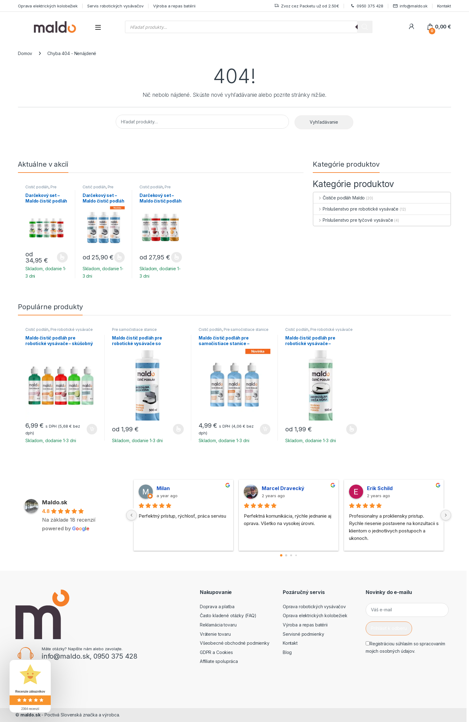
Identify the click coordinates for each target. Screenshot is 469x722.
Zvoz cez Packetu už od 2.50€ (306, 6)
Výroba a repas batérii (174, 5)
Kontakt (444, 5)
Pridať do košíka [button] (92, 429)
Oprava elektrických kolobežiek (48, 5)
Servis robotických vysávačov (115, 5)
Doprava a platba (217, 606)
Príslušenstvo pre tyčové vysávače (353, 220)
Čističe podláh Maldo (339, 197)
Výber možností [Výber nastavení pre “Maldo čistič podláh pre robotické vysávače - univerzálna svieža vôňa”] (351, 429)
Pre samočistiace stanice (101, 189)
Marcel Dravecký (283, 488)
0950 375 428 (366, 6)
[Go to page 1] (286, 555)
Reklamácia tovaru (218, 624)
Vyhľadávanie (324, 122)
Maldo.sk (54, 502)
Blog (287, 652)
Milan (163, 488)
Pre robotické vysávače (43, 189)
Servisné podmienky (303, 634)
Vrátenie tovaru (215, 634)
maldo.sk (30, 714)
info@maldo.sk (410, 6)
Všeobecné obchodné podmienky (234, 643)
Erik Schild (380, 488)
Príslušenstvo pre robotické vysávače (355, 208)
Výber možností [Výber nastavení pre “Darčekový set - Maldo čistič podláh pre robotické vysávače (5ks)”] (62, 257)
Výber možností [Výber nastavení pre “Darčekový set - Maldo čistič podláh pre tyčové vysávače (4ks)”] (176, 257)
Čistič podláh (37, 187)
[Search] (364, 27)
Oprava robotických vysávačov (314, 606)
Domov (25, 53)
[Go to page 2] (291, 555)
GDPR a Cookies (216, 652)
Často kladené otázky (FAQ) (228, 615)
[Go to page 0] (281, 555)
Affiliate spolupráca (219, 661)
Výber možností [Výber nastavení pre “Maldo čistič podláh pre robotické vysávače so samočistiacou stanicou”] (178, 429)
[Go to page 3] (296, 555)
